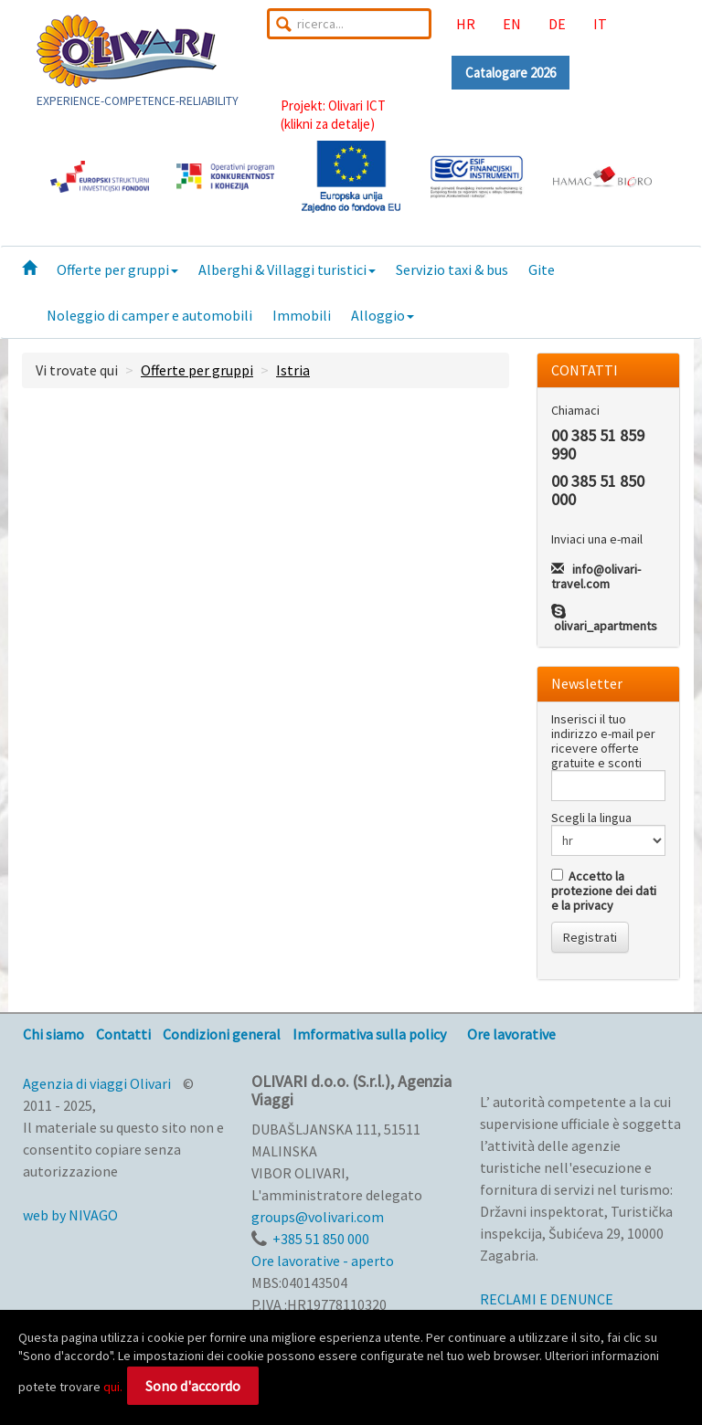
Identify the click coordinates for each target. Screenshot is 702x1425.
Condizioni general (222, 1034)
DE (557, 24)
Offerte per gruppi (117, 269)
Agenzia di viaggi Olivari (97, 1083)
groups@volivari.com (317, 1217)
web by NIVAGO (70, 1215)
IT (600, 24)
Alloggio (382, 315)
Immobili (301, 315)
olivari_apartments (605, 626)
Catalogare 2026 (510, 72)
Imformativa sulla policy (369, 1034)
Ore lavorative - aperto (322, 1260)
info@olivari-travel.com (596, 576)
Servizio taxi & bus (452, 269)
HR (465, 24)
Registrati (590, 937)
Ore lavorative (511, 1034)
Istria (293, 370)
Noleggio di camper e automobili (149, 315)
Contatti (123, 1034)
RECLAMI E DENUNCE (546, 1299)
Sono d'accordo (192, 1386)
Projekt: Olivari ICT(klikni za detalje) (333, 114)
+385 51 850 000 (320, 1239)
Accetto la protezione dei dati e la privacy (603, 890)
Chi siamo (53, 1034)
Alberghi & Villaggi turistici (287, 269)
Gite (541, 269)
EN (512, 24)
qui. (112, 1386)
